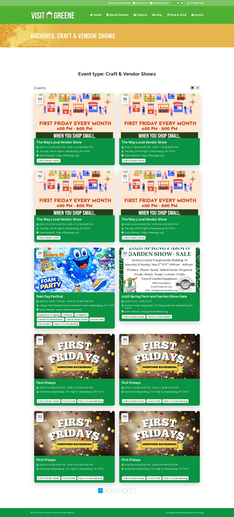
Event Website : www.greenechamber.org (144, 311)
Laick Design (198, 512)
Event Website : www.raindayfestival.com (59, 309)
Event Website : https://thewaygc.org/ (57, 155)
